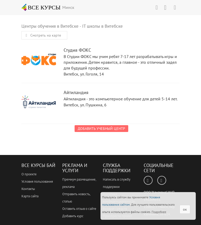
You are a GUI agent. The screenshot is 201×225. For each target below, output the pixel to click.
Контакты (28, 189)
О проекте (29, 174)
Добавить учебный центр (101, 128)
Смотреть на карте (42, 35)
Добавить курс (72, 216)
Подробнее (159, 212)
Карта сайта (29, 196)
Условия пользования (37, 181)
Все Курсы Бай (38, 165)
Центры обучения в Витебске (50, 26)
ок (185, 209)
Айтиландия (38, 103)
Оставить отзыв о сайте (79, 208)
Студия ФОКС (38, 60)
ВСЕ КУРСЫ (41, 7)
